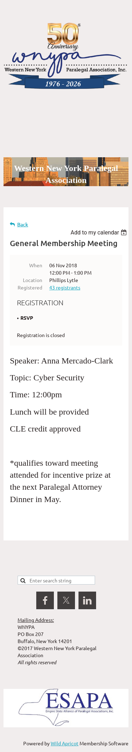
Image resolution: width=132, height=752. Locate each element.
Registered (30, 287)
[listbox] (99, 232)
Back (22, 224)
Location (32, 280)
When (35, 265)
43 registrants (64, 287)
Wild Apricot (64, 743)
